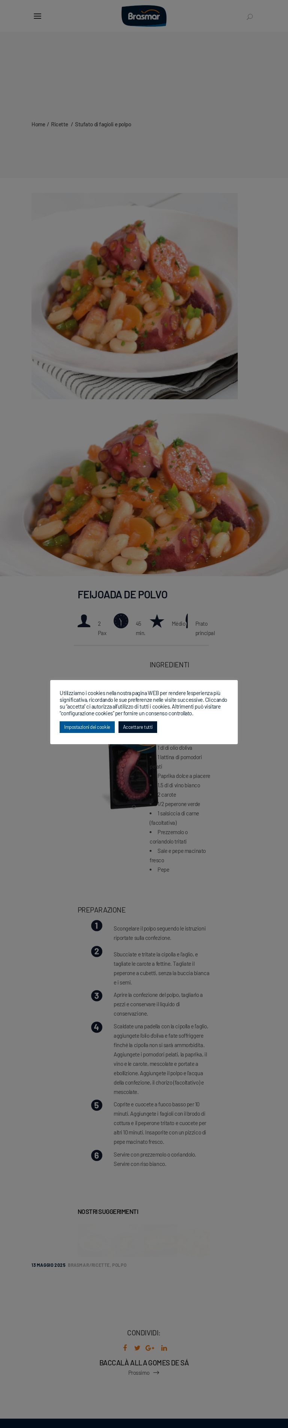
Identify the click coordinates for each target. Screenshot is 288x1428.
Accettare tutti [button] (138, 727)
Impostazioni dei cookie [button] (87, 727)
